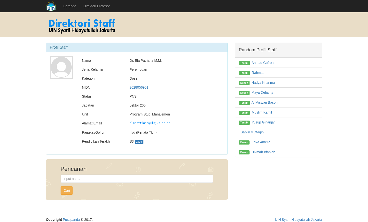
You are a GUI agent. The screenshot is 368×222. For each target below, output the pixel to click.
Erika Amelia (260, 142)
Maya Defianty (262, 92)
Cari (67, 190)
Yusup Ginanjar (263, 122)
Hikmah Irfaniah (263, 152)
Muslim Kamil (262, 112)
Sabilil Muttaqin (252, 132)
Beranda (69, 6)
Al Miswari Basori (264, 102)
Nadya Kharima (263, 82)
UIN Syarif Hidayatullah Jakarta (298, 220)
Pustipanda (71, 220)
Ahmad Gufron (262, 63)
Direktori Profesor (96, 6)
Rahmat (258, 73)
